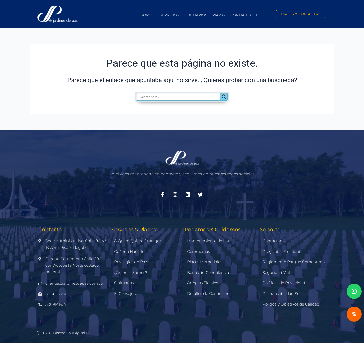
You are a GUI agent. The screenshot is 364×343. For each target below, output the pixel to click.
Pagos (218, 15)
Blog (261, 15)
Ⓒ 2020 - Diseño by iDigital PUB (65, 333)
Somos (148, 15)
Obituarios (195, 15)
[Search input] (184, 96)
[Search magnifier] (224, 96)
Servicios (169, 15)
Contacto (240, 15)
